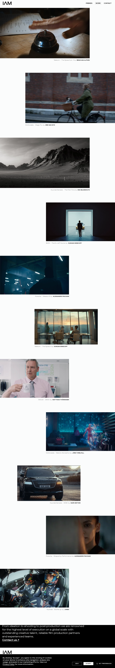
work (98, 3)
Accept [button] (88, 663)
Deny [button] (77, 663)
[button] (103, 663)
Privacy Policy (8, 664)
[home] (7, 3)
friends (89, 3)
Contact (107, 3)
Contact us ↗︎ (10, 640)
